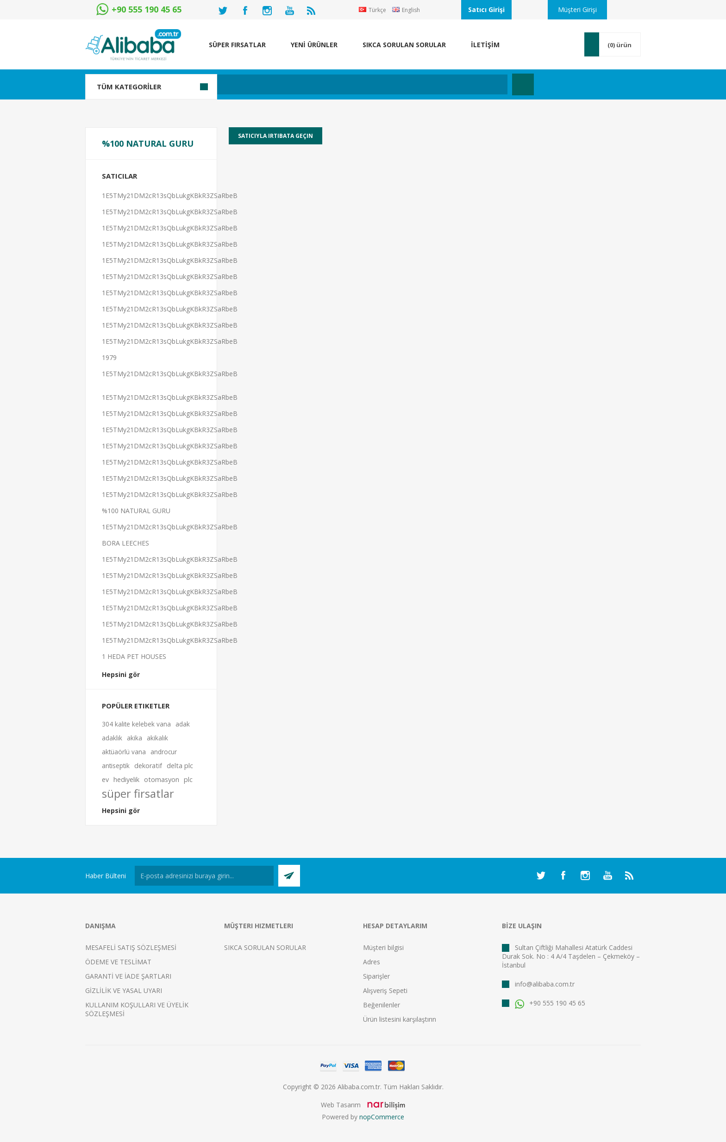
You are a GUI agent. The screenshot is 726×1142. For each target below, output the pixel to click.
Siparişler (376, 976)
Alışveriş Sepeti (385, 990)
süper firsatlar (138, 794)
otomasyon (161, 779)
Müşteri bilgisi (383, 947)
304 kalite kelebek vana (136, 724)
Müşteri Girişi (577, 9)
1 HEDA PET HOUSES (134, 656)
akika (134, 737)
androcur (163, 751)
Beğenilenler (381, 1004)
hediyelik (126, 779)
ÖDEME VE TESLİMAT (118, 961)
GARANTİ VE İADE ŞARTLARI (128, 976)
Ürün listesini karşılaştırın (399, 1019)
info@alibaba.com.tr (545, 984)
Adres (371, 961)
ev (105, 779)
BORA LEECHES (125, 543)
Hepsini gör (121, 674)
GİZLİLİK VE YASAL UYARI (123, 990)
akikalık (157, 737)
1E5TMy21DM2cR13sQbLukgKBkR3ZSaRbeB (170, 195)
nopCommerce (381, 1116)
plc (188, 779)
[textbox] (314, 84)
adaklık (112, 737)
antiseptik (116, 765)
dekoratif (148, 765)
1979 (109, 357)
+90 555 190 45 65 (550, 1003)
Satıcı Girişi (486, 9)
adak (182, 724)
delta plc (180, 765)
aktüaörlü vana (124, 751)
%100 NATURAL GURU (136, 510)
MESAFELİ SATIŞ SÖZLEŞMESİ (130, 947)
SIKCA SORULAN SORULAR (265, 947)
